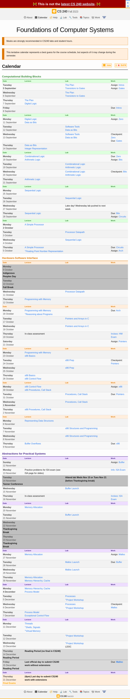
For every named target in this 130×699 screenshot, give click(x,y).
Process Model (32, 592)
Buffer (122, 462)
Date (5, 81)
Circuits (122, 216)
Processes (70, 596)
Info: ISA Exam (118, 470)
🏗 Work (96, 17)
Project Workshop (74, 600)
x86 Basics (30, 356)
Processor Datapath (75, 232)
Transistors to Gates (75, 88)
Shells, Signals (32, 627)
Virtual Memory (32, 631)
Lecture (28, 81)
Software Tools (72, 127)
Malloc (122, 554)
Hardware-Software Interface (20, 258)
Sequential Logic (33, 190)
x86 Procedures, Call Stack (38, 390)
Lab (66, 81)
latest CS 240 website (78, 4)
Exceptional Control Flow (37, 615)
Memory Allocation (34, 507)
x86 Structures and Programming (81, 428)
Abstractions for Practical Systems (24, 453)
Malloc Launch (72, 562)
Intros (121, 85)
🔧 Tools (73, 17)
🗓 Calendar (41, 17)
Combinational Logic (35, 156)
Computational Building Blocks (21, 76)
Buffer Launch (72, 488)
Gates (122, 88)
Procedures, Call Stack (76, 394)
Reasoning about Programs (39, 314)
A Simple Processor (34, 224)
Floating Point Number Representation (44, 251)
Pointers (123, 341)
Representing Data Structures (39, 421)
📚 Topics (84, 17)
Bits (120, 160)
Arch (121, 251)
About (28, 17)
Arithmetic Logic (32, 160)
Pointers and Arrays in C (77, 318)
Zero (121, 119)
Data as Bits (31, 122)
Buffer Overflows (33, 443)
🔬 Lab (63, 17)
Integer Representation (36, 148)
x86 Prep (69, 360)
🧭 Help (53, 17)
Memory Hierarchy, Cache (37, 581)
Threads (29, 623)
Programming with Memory (38, 299)
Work (113, 81)
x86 (120, 387)
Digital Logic (31, 103)
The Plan (69, 85)
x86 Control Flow (33, 379)
